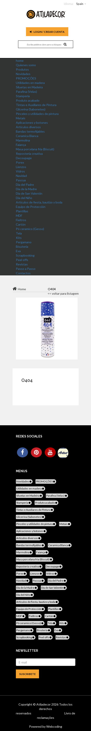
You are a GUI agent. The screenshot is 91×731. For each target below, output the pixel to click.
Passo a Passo (25, 269)
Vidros (20, 171)
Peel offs (22, 260)
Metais (20, 118)
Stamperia (23, 96)
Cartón (21, 224)
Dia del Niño (24, 198)
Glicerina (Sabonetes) (30, 109)
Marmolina (23, 140)
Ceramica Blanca (27, 136)
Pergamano (24, 242)
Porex (20, 162)
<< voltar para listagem (63, 293)
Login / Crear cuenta (47, 31)
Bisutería (22, 246)
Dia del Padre (25, 184)
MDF (19, 215)
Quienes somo (26, 65)
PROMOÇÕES (26, 78)
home (20, 60)
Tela (19, 233)
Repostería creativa (29, 153)
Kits (19, 238)
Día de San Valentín (29, 193)
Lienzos (21, 167)
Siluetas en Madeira (29, 87)
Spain (79, 4)
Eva (18, 251)
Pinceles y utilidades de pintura (37, 114)
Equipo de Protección (30, 207)
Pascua (21, 180)
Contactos (23, 273)
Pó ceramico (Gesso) (30, 229)
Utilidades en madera (30, 83)
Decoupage (24, 158)
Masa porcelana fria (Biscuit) (35, 149)
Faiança (21, 145)
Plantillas (22, 211)
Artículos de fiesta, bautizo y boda (39, 202)
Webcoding (54, 726)
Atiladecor (43, 704)
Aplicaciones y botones (32, 122)
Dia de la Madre (26, 189)
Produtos (22, 69)
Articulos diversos (28, 127)
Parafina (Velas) (26, 91)
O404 (27, 380)
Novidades (23, 74)
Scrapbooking (25, 255)
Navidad (21, 176)
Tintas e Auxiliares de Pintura (36, 105)
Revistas (22, 264)
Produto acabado (27, 100)
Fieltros (21, 220)
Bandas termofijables (30, 131)
